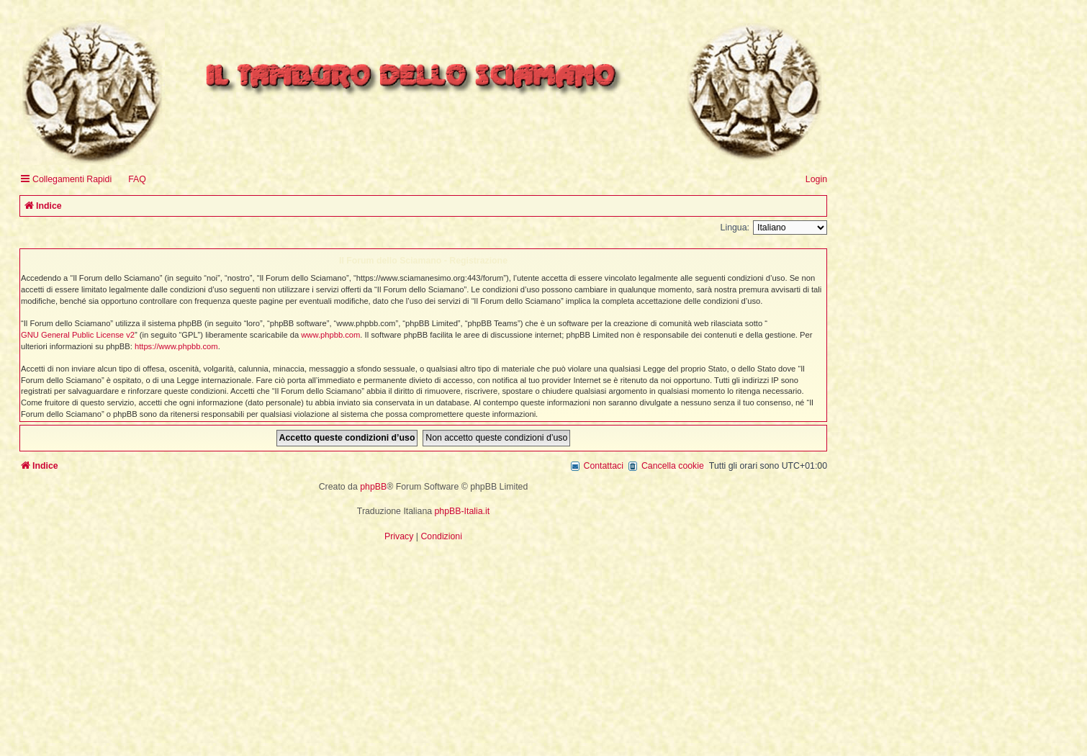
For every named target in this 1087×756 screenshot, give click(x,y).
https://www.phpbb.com (176, 346)
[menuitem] (130, 179)
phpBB (373, 487)
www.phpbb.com (330, 334)
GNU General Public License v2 (78, 334)
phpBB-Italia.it (462, 511)
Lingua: (735, 227)
